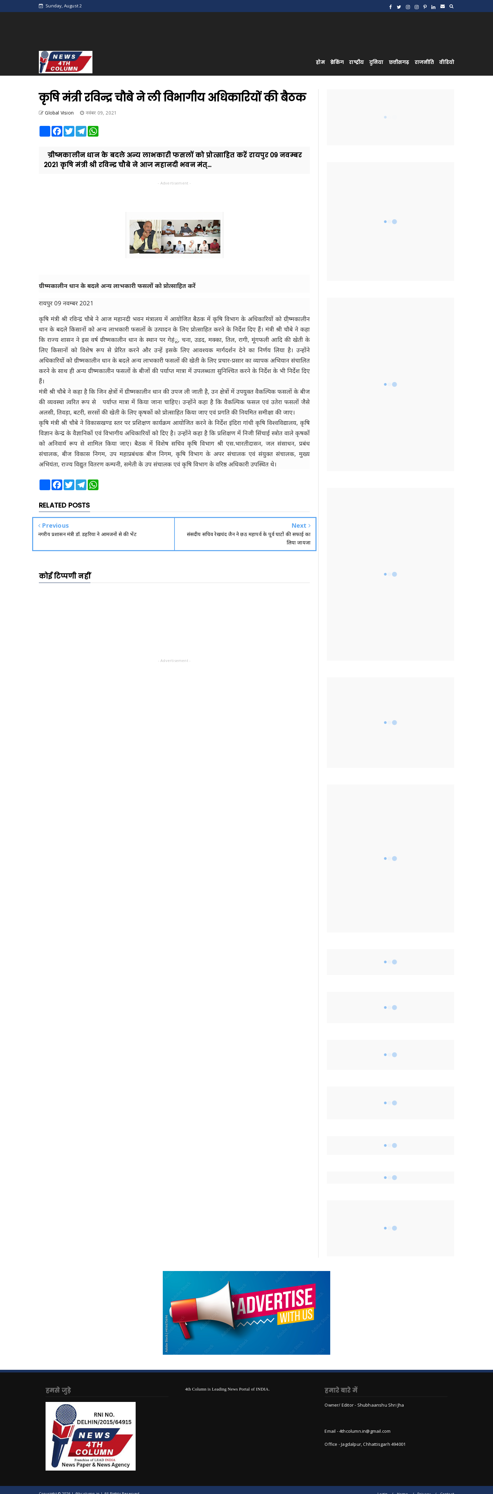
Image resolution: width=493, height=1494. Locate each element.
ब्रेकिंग (337, 62)
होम (320, 62)
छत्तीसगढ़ (399, 62)
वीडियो (446, 62)
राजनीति (424, 62)
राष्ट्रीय (356, 62)
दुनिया (376, 62)
